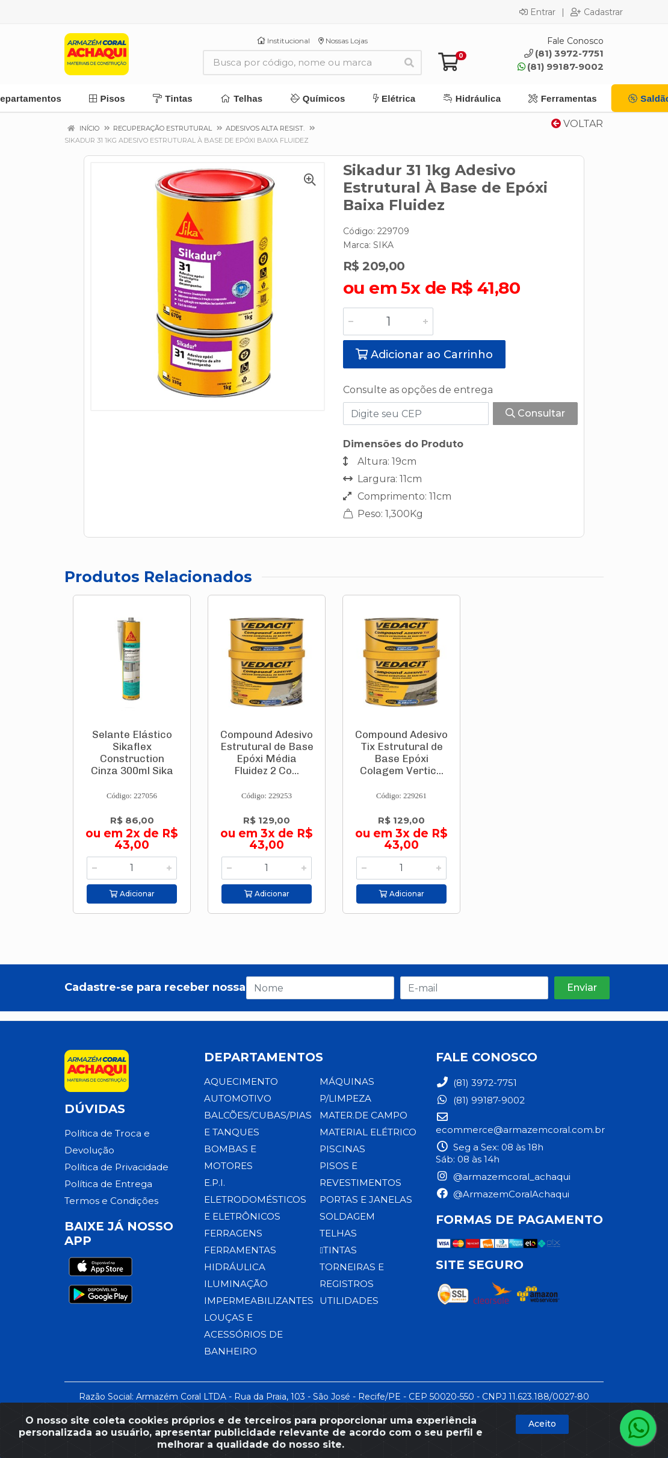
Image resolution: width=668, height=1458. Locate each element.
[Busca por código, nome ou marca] (300, 62)
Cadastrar (597, 12)
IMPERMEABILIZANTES (258, 1300)
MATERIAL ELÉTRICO (368, 1132)
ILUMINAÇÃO (236, 1283)
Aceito (542, 1423)
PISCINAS (342, 1149)
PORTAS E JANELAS (365, 1199)
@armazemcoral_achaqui (503, 1176)
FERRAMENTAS (240, 1250)
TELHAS (338, 1233)
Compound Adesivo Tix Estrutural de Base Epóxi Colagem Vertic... (401, 752)
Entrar (537, 12)
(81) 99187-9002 (561, 66)
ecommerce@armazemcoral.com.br (520, 1123)
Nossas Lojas (343, 40)
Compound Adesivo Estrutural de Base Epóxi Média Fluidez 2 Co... (267, 752)
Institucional (283, 40)
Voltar (577, 123)
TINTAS (338, 1250)
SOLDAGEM (347, 1216)
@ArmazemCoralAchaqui (502, 1194)
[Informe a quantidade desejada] (388, 321)
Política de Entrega (108, 1184)
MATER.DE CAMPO (363, 1115)
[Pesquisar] (409, 62)
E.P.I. (214, 1182)
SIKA (383, 245)
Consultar (535, 413)
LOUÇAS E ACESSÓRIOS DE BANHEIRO (242, 1334)
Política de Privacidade (116, 1167)
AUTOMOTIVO (237, 1098)
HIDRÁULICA (234, 1267)
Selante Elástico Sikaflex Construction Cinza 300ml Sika (132, 752)
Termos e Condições (110, 1200)
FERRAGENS (233, 1233)
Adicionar (132, 893)
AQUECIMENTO (241, 1081)
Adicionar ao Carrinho (424, 354)
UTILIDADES (349, 1300)
